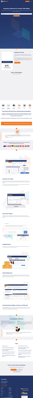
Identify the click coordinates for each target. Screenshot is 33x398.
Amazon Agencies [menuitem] (11, 386)
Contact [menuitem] (2, 379)
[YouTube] (6, 375)
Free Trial (27, 1)
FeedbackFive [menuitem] (10, 378)
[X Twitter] (2, 375)
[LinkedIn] (4, 375)
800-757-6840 (4, 372)
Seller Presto (11, 127)
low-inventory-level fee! (26, 113)
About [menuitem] (1, 378)
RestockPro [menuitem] (10, 379)
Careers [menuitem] (2, 380)
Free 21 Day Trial (17, 58)
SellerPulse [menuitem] (10, 380)
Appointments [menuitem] (2, 381)
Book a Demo (20, 359)
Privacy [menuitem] (2, 385)
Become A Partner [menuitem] (11, 385)
